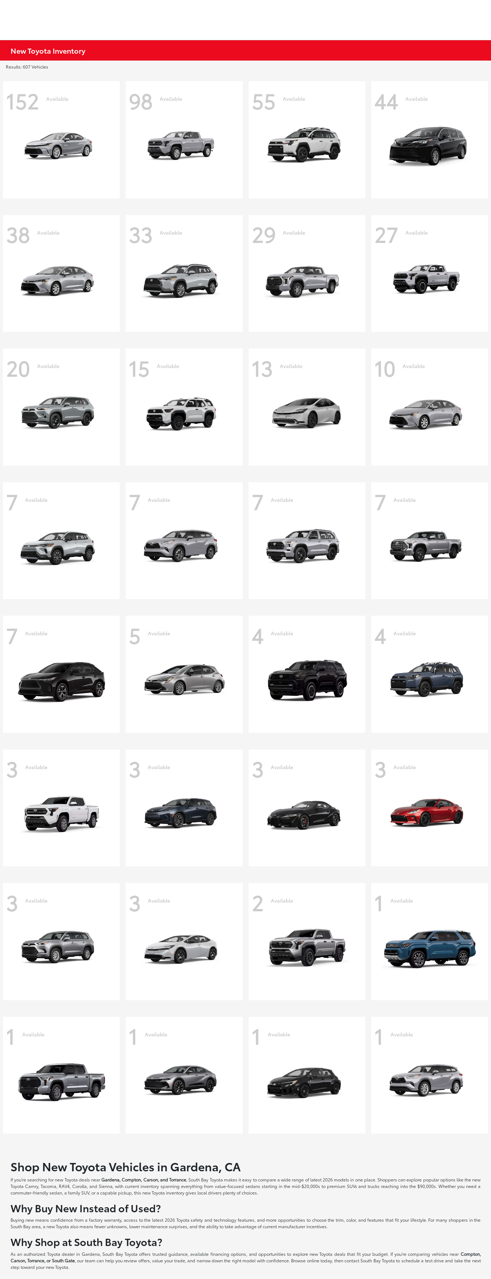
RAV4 (64, 1186)
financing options (228, 1254)
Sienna (105, 1186)
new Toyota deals (72, 1179)
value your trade (168, 1260)
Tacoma (48, 1186)
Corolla (79, 1186)
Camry (31, 1186)
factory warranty (105, 1220)
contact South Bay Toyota (369, 1260)
